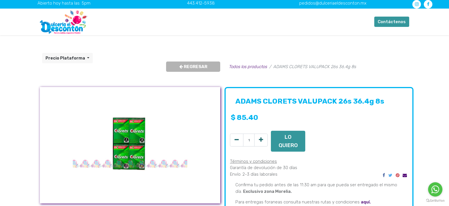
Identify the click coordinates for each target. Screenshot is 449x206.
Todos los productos (248, 66)
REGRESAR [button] (193, 66)
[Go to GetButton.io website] (435, 200)
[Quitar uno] (236, 140)
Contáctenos (392, 21)
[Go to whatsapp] (435, 189)
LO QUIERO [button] (288, 141)
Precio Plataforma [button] (66, 58)
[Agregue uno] (261, 140)
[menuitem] (139, 22)
